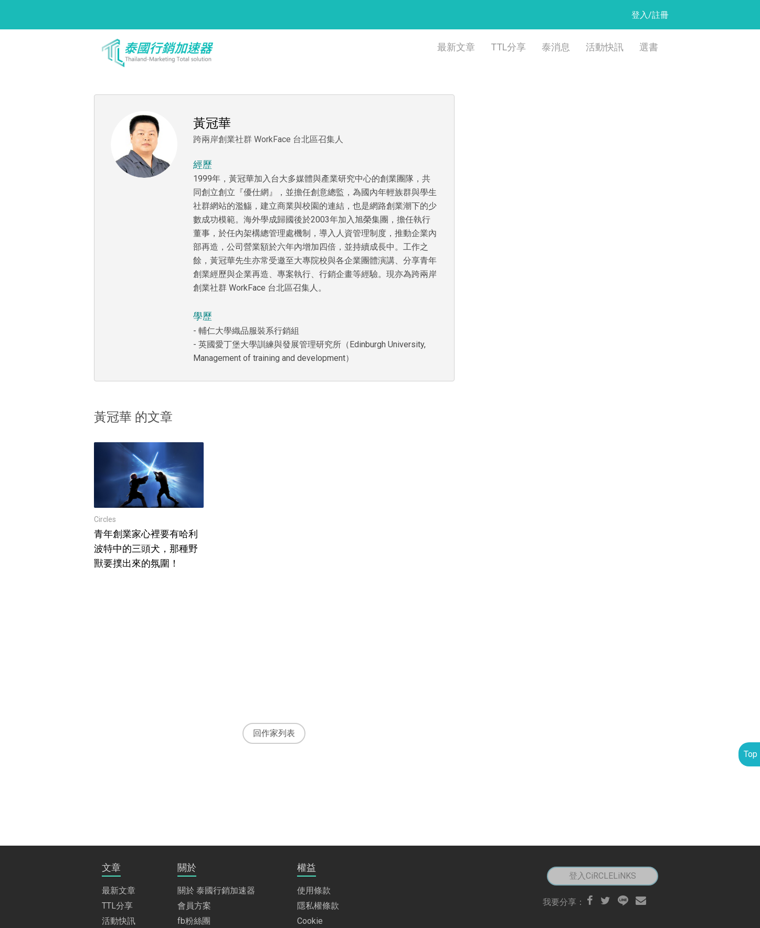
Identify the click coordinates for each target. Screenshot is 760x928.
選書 (648, 46)
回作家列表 (274, 733)
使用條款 (314, 820)
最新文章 (456, 46)
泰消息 (556, 46)
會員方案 (194, 835)
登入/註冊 (650, 15)
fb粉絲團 (193, 851)
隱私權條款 (318, 835)
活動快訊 (605, 46)
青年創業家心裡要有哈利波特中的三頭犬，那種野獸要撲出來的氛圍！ (146, 548)
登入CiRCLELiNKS (602, 805)
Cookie (310, 851)
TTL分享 (508, 46)
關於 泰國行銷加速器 (216, 820)
